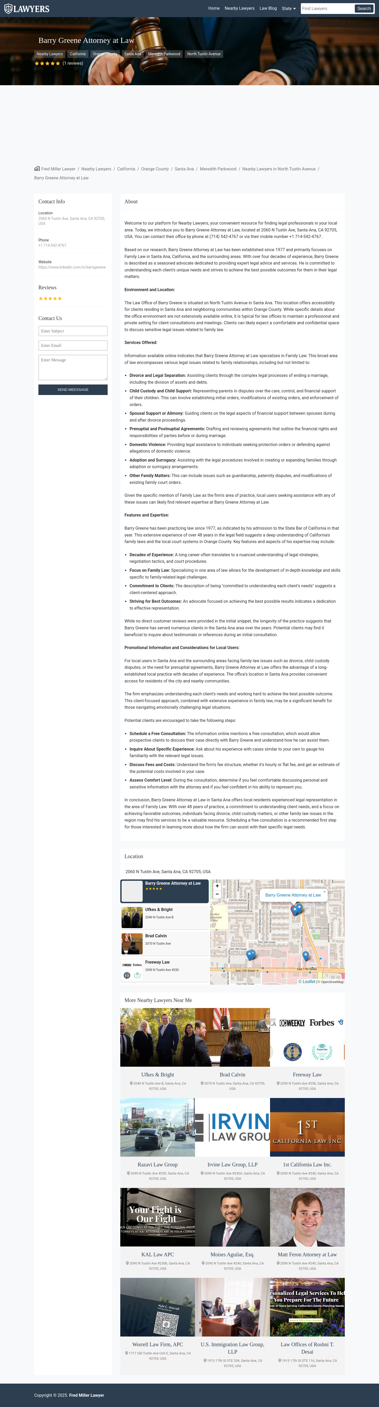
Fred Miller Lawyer (58, 168)
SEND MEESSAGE (73, 390)
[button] (295, 911)
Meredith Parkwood (164, 54)
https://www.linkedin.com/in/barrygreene (72, 267)
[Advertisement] (189, 124)
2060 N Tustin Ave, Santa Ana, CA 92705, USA (71, 221)
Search (364, 8)
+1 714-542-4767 (52, 245)
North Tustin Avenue (204, 54)
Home (214, 8)
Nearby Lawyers (240, 8)
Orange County (105, 54)
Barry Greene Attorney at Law (61, 177)
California (78, 54)
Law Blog (268, 8)
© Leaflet (306, 981)
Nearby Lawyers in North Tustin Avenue (279, 168)
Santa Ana (132, 54)
